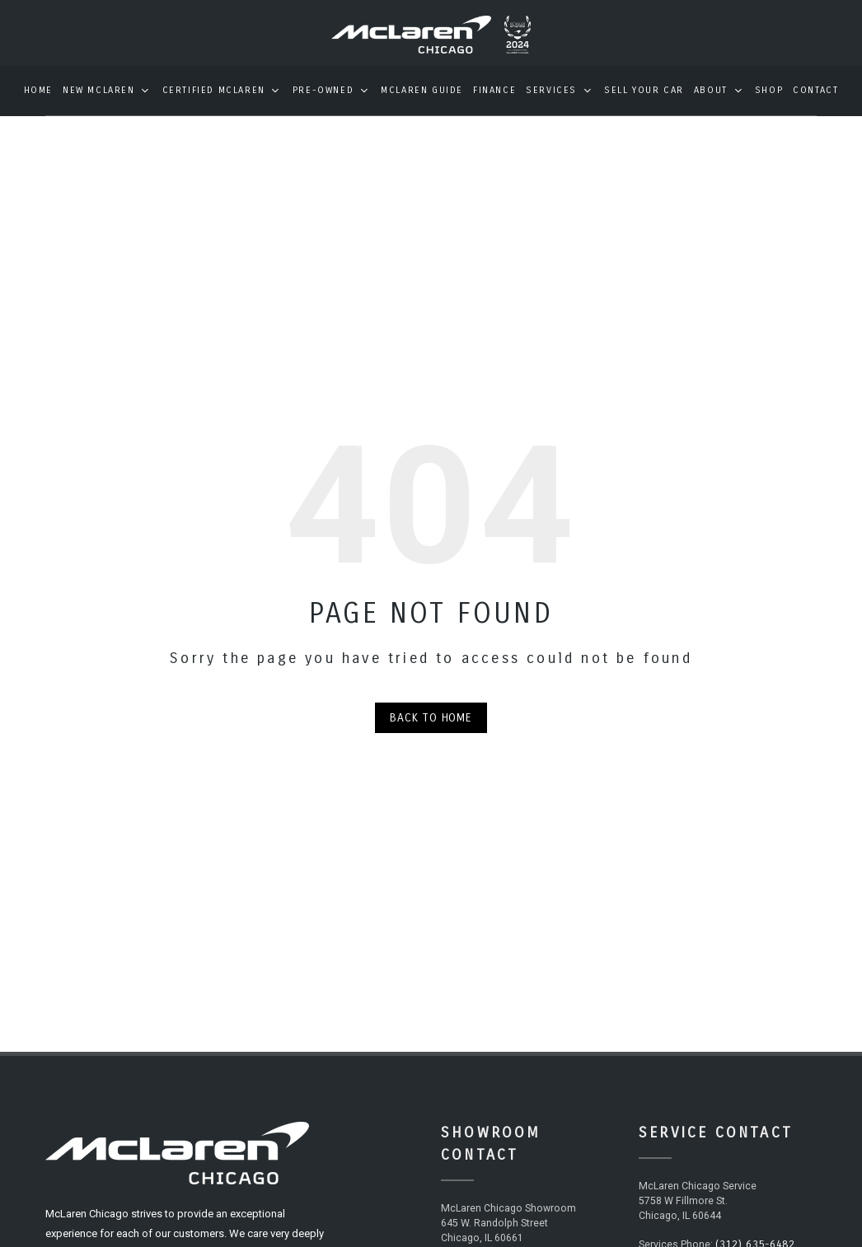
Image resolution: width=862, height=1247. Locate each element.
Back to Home (431, 729)
